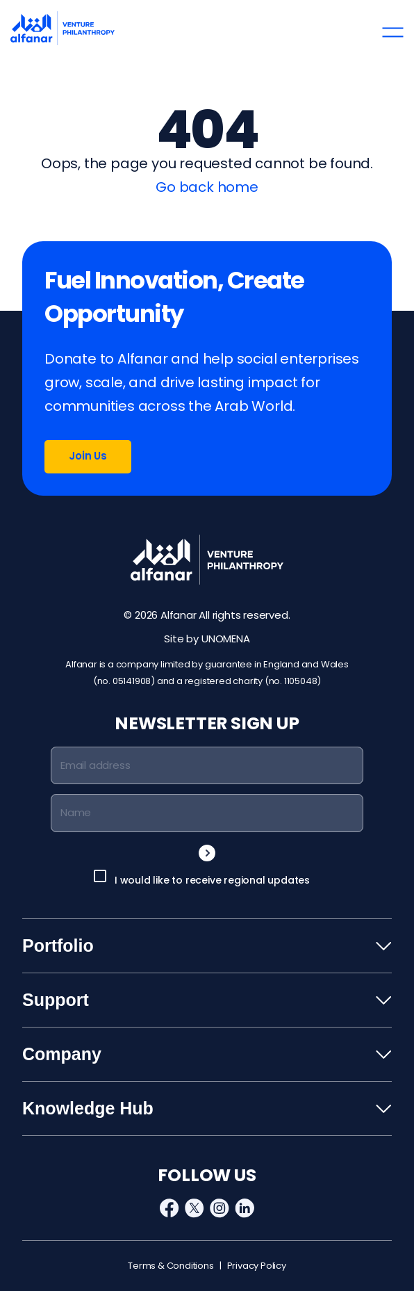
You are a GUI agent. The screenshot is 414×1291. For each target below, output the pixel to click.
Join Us (88, 455)
